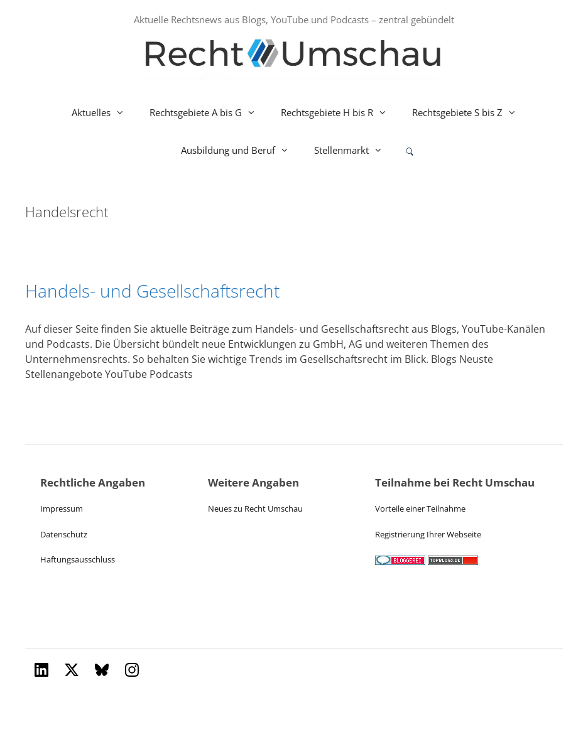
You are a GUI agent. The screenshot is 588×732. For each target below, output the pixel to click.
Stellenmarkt (354, 150)
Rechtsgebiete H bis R (340, 112)
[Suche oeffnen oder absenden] (409, 151)
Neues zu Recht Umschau (255, 508)
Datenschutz (63, 534)
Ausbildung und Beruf (241, 150)
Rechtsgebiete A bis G (209, 112)
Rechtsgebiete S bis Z (470, 112)
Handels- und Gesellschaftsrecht (152, 291)
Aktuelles (104, 112)
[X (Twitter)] (71, 670)
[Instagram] (132, 670)
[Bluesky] (101, 670)
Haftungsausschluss (77, 559)
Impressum (61, 508)
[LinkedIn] (41, 670)
